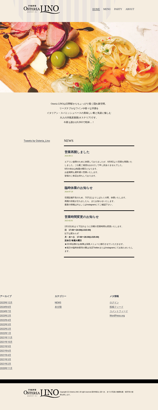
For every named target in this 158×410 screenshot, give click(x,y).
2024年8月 (5, 306)
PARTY (118, 9)
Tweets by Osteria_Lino (37, 140)
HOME (96, 9)
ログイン (114, 302)
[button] (4, 57)
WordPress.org (117, 315)
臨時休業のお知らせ (79, 188)
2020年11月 (6, 368)
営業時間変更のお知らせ (82, 217)
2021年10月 (6, 341)
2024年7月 (5, 311)
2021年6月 (5, 350)
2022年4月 (5, 320)
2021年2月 (5, 363)
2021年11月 (6, 337)
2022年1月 (5, 333)
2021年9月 (5, 346)
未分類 (58, 306)
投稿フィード (116, 306)
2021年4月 (5, 355)
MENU (107, 9)
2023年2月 (5, 315)
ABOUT (129, 9)
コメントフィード (119, 311)
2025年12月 (6, 302)
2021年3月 (5, 359)
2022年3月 (5, 324)
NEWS (58, 302)
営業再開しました (77, 152)
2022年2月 (5, 328)
